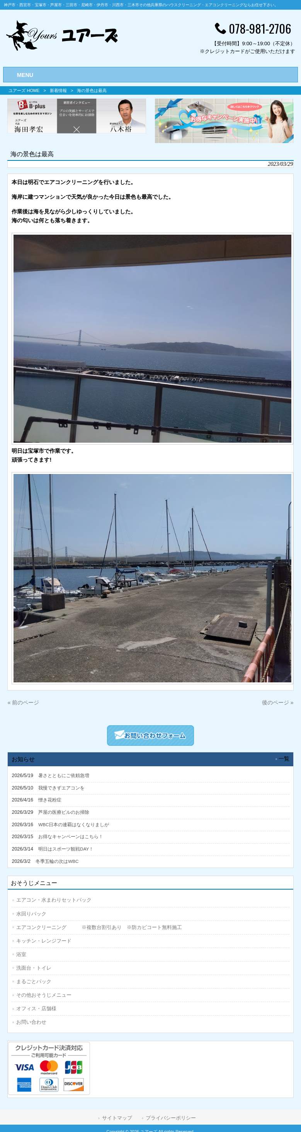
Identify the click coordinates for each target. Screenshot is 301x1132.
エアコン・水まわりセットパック (54, 900)
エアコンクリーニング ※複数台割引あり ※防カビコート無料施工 (99, 927)
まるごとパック (33, 981)
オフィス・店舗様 (36, 1008)
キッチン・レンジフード (43, 941)
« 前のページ (23, 702)
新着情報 (58, 90)
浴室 (21, 954)
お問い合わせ (31, 1022)
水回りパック (31, 914)
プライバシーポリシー (171, 1118)
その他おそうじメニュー (43, 995)
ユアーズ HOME (24, 90)
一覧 (284, 759)
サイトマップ (117, 1118)
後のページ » (278, 702)
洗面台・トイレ (33, 968)
